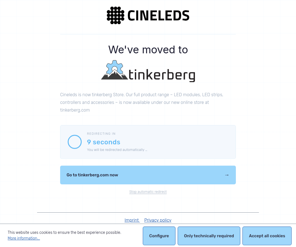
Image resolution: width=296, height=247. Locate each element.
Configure (159, 236)
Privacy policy (157, 220)
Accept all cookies (267, 236)
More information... (24, 238)
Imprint (132, 220)
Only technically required (209, 236)
